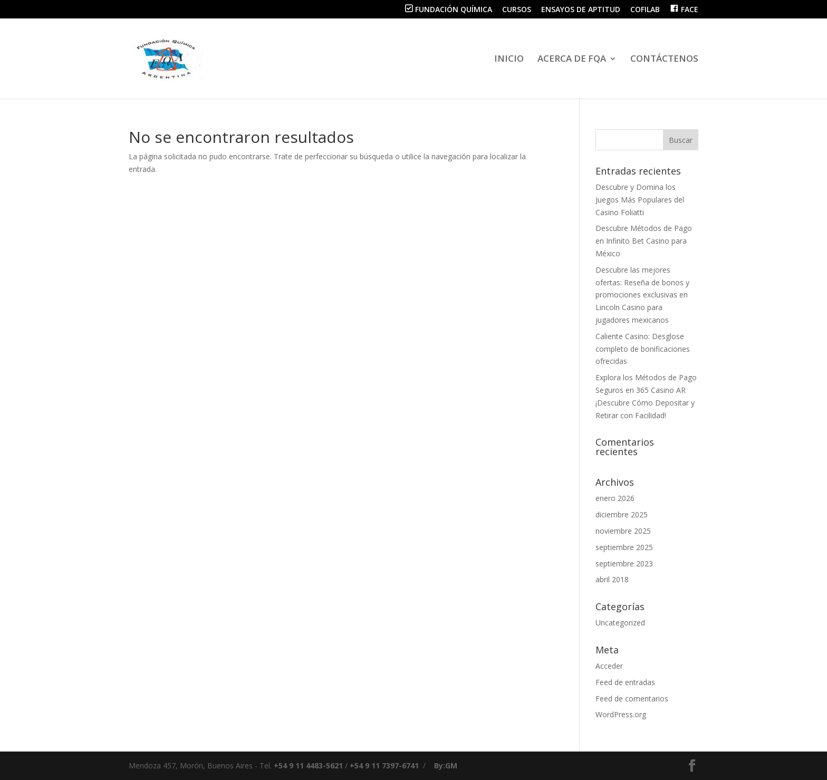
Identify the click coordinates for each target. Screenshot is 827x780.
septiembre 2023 (624, 563)
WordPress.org (620, 714)
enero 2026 (614, 498)
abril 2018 (612, 579)
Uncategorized (620, 623)
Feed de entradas (625, 682)
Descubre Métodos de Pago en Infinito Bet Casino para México (643, 240)
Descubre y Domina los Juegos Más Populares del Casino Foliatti (639, 199)
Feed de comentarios (631, 699)
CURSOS (516, 10)
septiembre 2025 (624, 547)
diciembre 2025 (621, 514)
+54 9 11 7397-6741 (384, 765)
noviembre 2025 (623, 531)
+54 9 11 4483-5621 (308, 765)
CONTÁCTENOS (664, 59)
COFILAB (645, 10)
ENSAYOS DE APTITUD (580, 10)
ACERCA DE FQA (571, 59)
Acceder (609, 666)
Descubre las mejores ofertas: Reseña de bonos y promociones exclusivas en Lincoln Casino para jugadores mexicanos (642, 295)
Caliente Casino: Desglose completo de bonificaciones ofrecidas (642, 349)
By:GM (445, 765)
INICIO (509, 59)
